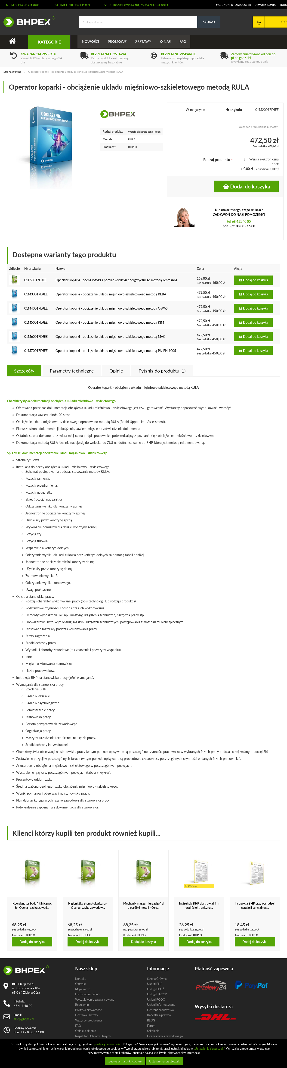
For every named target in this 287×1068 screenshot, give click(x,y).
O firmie (80, 984)
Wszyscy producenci (88, 1020)
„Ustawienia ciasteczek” (209, 1048)
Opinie (116, 370)
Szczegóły (24, 370)
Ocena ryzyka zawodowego (165, 1036)
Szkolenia (153, 1031)
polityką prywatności (107, 1044)
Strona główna (12, 71)
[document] (144, 1053)
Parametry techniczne (72, 370)
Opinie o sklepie (85, 1031)
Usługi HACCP (157, 994)
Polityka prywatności (88, 1010)
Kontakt (80, 978)
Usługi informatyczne (161, 1005)
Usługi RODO (156, 999)
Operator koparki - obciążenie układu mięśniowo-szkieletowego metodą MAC (110, 336)
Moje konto (224, 4)
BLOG (151, 1020)
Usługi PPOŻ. (156, 989)
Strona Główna (157, 978)
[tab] (24, 370)
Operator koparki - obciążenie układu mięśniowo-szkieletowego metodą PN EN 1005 (116, 351)
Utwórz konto (265, 4)
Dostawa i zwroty (86, 1015)
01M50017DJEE (36, 322)
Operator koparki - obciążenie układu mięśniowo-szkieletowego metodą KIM (110, 322)
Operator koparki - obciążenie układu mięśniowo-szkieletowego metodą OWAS (112, 308)
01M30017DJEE (36, 294)
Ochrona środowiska (160, 1010)
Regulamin (82, 1005)
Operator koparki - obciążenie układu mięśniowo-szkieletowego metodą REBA (111, 294)
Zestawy (145, 42)
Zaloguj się (243, 4)
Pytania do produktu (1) (162, 370)
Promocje (117, 42)
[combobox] (149, 22)
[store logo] (27, 21)
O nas (167, 42)
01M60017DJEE (36, 336)
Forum (151, 1025)
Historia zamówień (87, 994)
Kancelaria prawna (159, 1015)
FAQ (185, 42)
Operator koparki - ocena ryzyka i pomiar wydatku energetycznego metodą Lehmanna (116, 280)
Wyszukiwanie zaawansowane (94, 999)
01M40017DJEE (36, 308)
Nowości (90, 42)
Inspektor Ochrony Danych (93, 1036)
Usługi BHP (154, 984)
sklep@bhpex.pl (24, 1019)
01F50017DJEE (35, 280)
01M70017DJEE (36, 351)
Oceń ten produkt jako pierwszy (258, 126)
